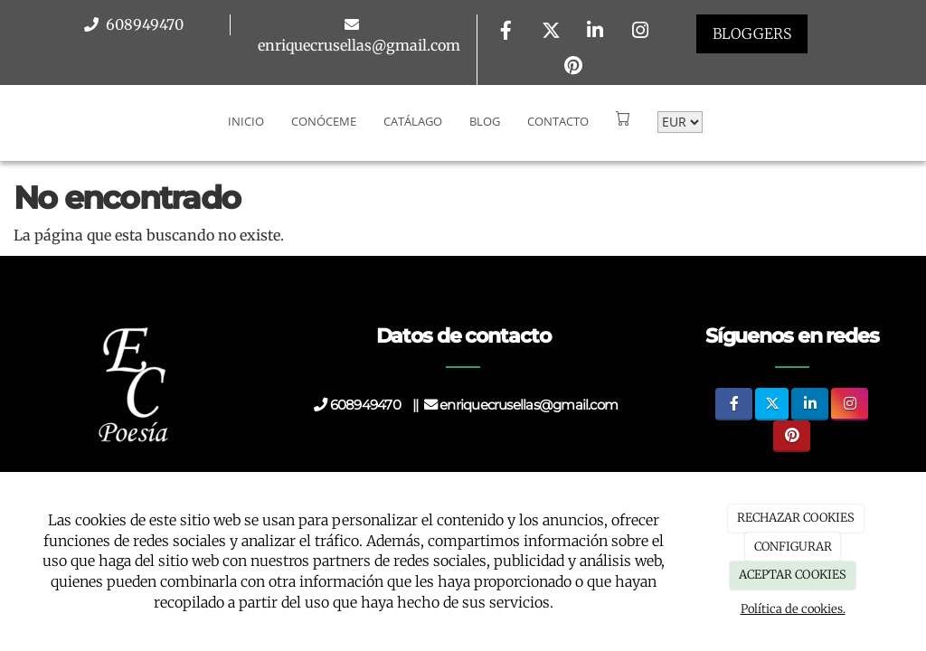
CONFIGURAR (793, 546)
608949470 (143, 24)
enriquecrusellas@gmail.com (359, 45)
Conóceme (323, 121)
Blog (484, 121)
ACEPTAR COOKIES (792, 574)
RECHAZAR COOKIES (796, 517)
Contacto (558, 121)
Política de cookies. (793, 609)
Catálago (412, 121)
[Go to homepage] (9, 121)
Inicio (246, 121)
